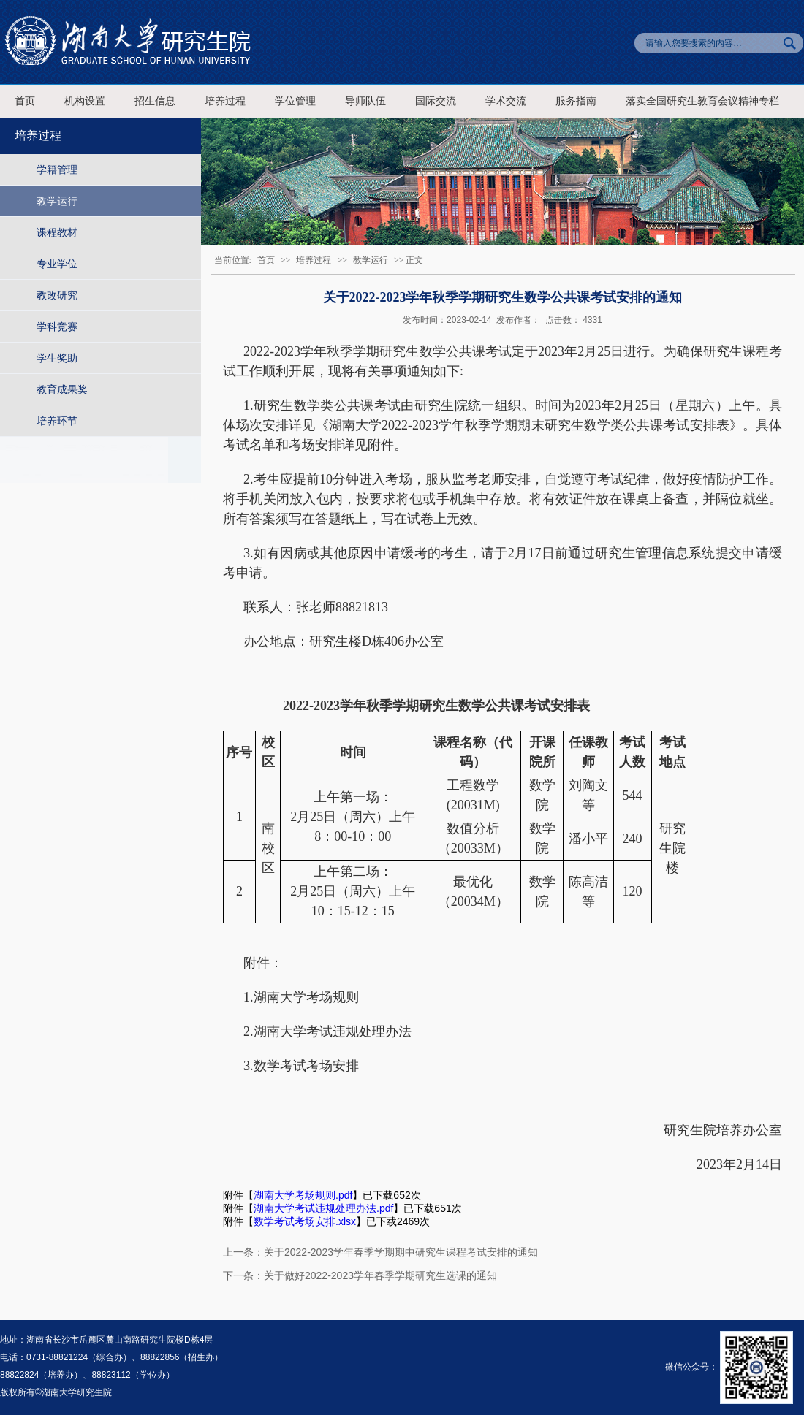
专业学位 (57, 264)
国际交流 (435, 101)
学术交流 (505, 101)
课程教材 (57, 232)
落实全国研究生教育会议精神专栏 (702, 101)
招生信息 (154, 101)
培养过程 (225, 101)
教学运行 (57, 201)
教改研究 (57, 295)
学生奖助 (57, 358)
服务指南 (575, 101)
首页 (25, 101)
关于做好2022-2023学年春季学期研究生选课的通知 (380, 1275)
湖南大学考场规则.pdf (303, 1195)
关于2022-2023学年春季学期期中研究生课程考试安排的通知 (401, 1252)
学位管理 (295, 101)
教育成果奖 (62, 389)
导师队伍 (365, 101)
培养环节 (57, 421)
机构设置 (84, 101)
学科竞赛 (57, 326)
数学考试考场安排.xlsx (305, 1221)
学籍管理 (57, 169)
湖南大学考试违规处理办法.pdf (323, 1208)
